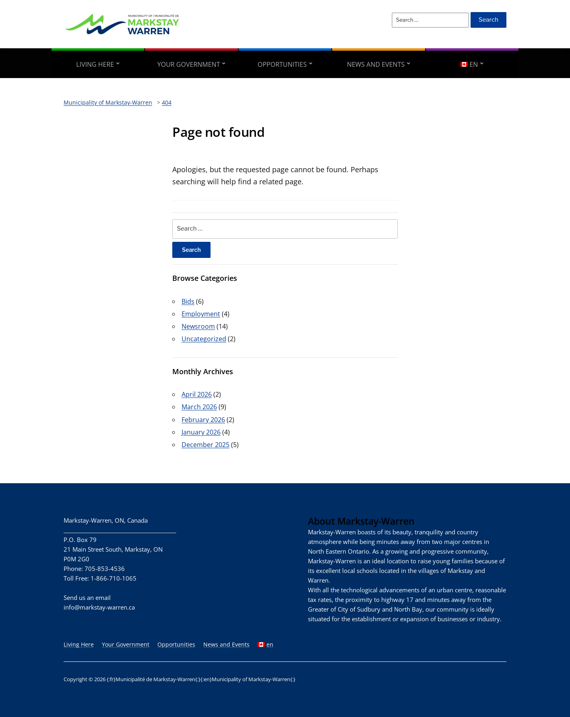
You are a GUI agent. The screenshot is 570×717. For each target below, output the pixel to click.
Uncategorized (204, 338)
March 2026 (199, 406)
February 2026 (203, 419)
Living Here (95, 64)
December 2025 (205, 444)
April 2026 (197, 394)
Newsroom (198, 326)
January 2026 (201, 432)
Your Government (188, 64)
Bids (188, 301)
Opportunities (282, 64)
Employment (201, 313)
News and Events (376, 64)
